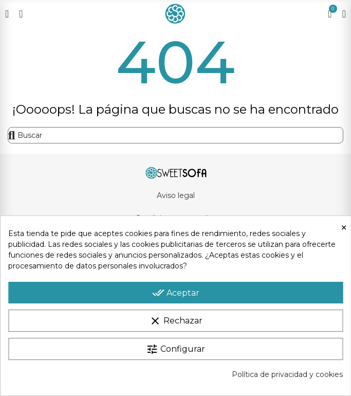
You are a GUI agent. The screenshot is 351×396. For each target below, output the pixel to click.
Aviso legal (176, 195)
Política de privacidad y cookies (287, 374)
